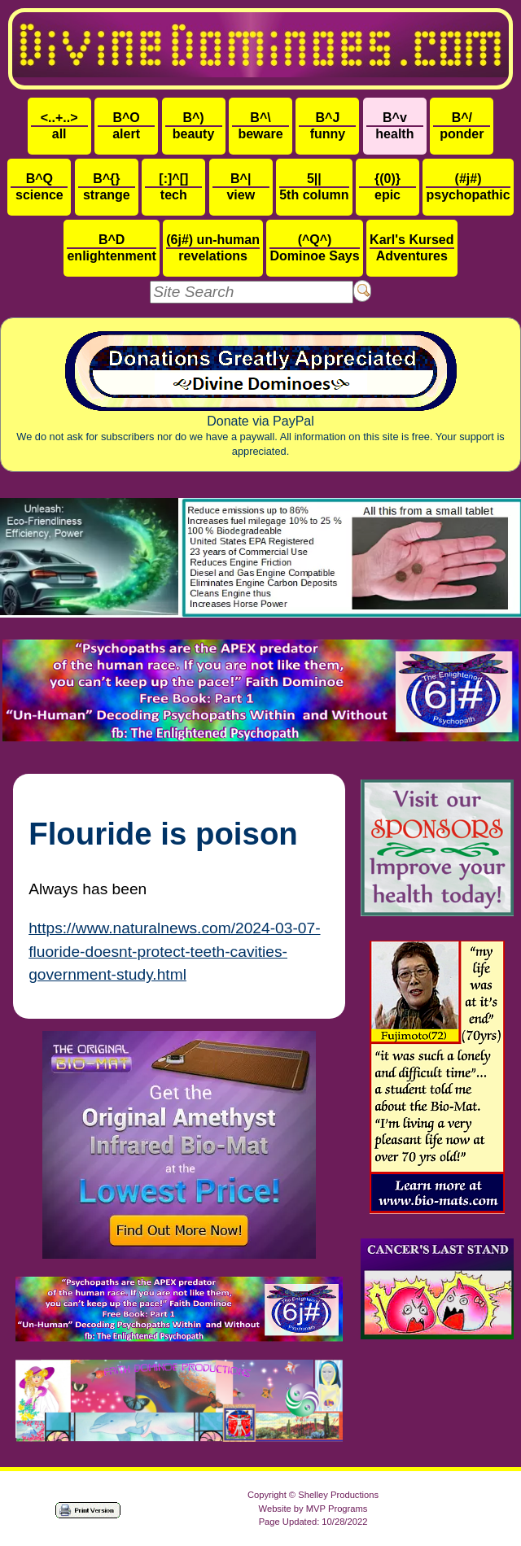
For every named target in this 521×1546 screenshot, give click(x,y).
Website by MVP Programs (313, 1508)
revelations (213, 248)
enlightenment (111, 248)
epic (387, 187)
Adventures (411, 248)
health (394, 126)
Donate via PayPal (260, 394)
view (240, 187)
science (39, 187)
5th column (313, 187)
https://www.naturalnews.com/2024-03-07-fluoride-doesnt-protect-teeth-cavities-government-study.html (174, 951)
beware (260, 126)
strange (106, 187)
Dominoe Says (314, 248)
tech (173, 187)
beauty (193, 126)
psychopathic (468, 187)
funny (327, 126)
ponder (461, 126)
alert (126, 126)
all (59, 126)
